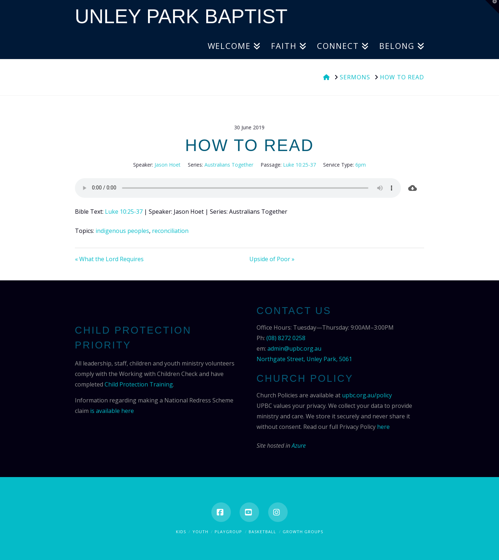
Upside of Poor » (272, 259)
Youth (200, 531)
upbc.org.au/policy (367, 395)
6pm (360, 164)
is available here (112, 411)
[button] (492, 7)
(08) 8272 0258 (285, 338)
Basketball (262, 531)
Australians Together (228, 164)
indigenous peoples (122, 231)
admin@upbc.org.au (294, 348)
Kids (181, 531)
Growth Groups (303, 531)
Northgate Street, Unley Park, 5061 (304, 359)
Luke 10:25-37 (299, 164)
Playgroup (228, 531)
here (383, 427)
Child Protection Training (139, 384)
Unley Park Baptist (181, 16)
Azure (299, 446)
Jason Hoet (168, 164)
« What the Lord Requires (109, 259)
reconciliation (170, 231)
